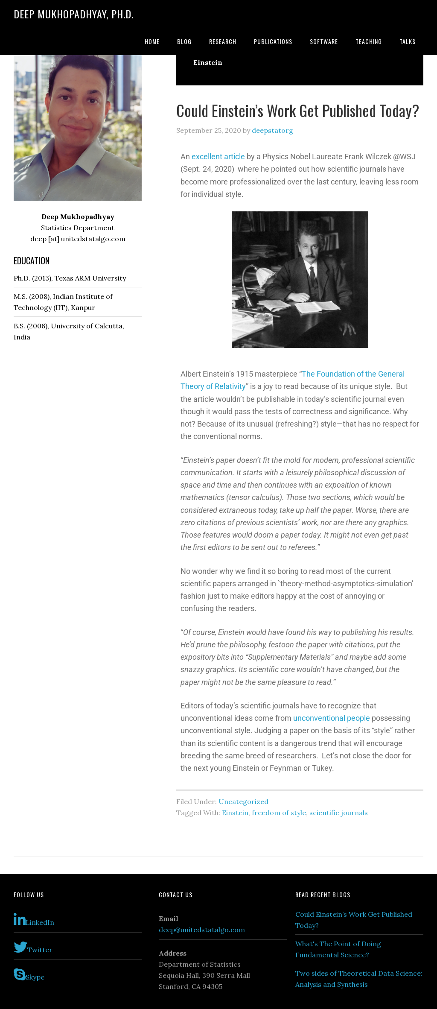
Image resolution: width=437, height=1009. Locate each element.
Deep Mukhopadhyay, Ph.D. (74, 13)
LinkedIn (34, 920)
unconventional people (331, 718)
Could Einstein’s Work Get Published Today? (297, 110)
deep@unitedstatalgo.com (202, 929)
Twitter (33, 947)
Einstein (235, 812)
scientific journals (338, 812)
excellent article (218, 156)
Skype (29, 974)
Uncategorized (243, 801)
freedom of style (279, 812)
